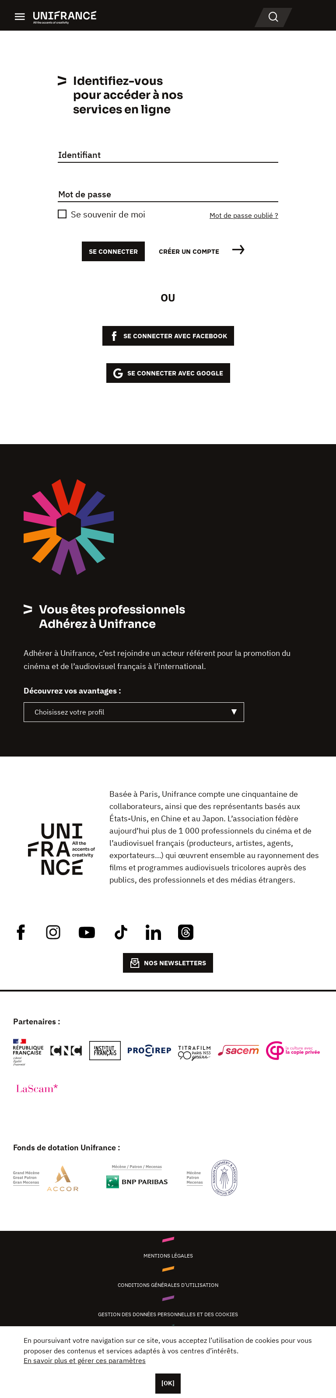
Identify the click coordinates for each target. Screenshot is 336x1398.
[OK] (168, 1383)
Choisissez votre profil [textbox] (69, 712)
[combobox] (134, 712)
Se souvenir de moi (108, 214)
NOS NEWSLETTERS (168, 963)
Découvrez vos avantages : (72, 691)
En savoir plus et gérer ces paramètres (85, 1360)
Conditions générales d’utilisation (168, 1285)
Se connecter (113, 251)
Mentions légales (168, 1255)
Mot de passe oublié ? (244, 215)
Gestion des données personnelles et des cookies (168, 1314)
